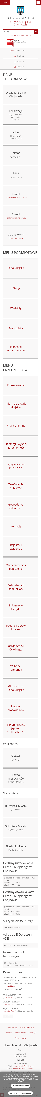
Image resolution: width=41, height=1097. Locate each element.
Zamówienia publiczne (15, 486)
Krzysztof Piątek (9, 997)
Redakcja (8, 1032)
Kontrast (20, 56)
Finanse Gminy (15, 425)
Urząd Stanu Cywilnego (16, 647)
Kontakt (5, 2)
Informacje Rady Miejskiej (16, 405)
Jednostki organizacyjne (16, 348)
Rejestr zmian (20, 1032)
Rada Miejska (15, 268)
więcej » (8, 1016)
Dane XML (20, 67)
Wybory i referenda (16, 667)
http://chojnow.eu (16, 238)
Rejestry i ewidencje (16, 546)
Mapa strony (12, 1027)
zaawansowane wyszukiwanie (20, 35)
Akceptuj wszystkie (20, 1086)
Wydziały (15, 308)
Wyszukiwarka (20, 1038)
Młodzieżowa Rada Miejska (15, 688)
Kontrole (15, 526)
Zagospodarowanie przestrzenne (15, 466)
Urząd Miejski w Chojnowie (20, 23)
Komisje (16, 288)
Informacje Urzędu (16, 607)
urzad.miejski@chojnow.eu (15, 218)
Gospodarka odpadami (16, 506)
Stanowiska (16, 328)
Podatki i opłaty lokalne (16, 627)
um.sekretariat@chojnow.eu (16, 197)
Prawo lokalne (16, 385)
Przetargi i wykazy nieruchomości (15, 445)
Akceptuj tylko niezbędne (20, 1093)
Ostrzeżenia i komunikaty (16, 587)
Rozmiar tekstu (20, 50)
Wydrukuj (20, 61)
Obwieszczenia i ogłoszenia (16, 567)
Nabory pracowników (16, 708)
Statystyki (32, 1032)
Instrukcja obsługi (27, 1027)
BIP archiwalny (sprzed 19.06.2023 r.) (16, 728)
